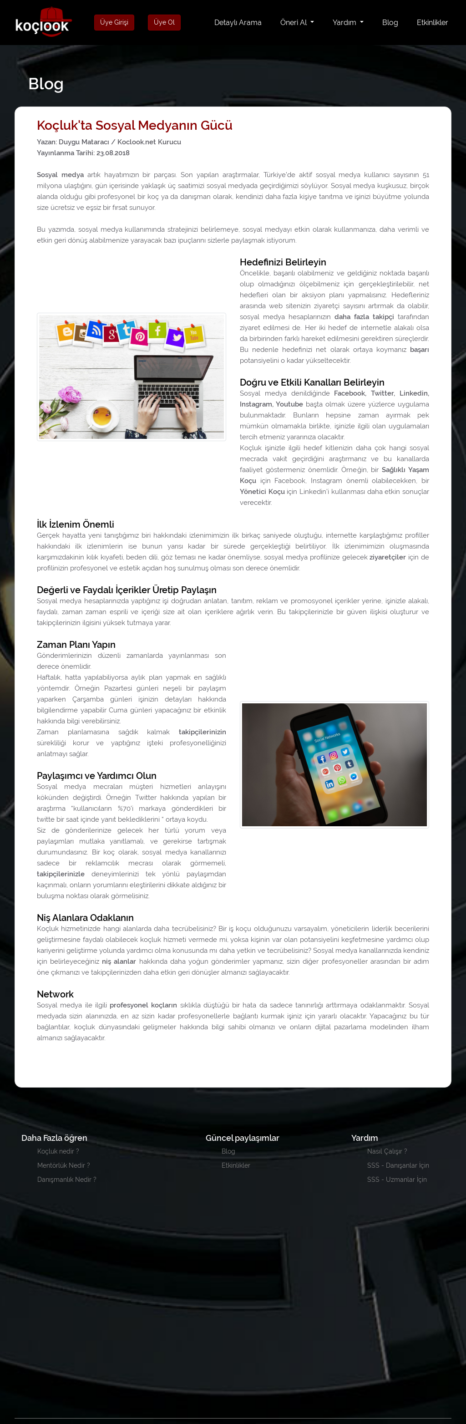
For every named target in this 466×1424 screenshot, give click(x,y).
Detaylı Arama (239, 22)
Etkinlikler (432, 22)
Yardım (345, 22)
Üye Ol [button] (164, 22)
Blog (390, 22)
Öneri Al (294, 22)
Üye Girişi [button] (114, 22)
